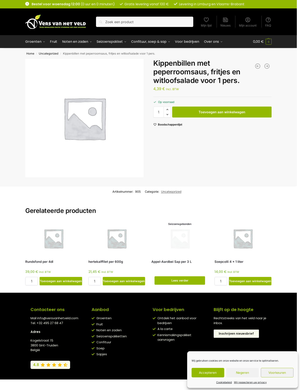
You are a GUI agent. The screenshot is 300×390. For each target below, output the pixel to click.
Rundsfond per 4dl (39, 262)
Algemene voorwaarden (112, 384)
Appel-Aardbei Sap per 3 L (171, 262)
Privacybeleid (142, 384)
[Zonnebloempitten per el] (257, 66)
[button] (262, 41)
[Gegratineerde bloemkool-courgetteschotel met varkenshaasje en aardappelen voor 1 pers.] (267, 66)
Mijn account (248, 22)
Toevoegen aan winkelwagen (222, 112)
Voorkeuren (277, 373)
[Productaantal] (158, 112)
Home (30, 53)
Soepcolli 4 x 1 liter (229, 262)
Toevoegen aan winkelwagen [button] (61, 281)
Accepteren (208, 373)
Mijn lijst (206, 22)
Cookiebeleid (224, 382)
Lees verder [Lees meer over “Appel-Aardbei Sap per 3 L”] (179, 280)
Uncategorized (48, 53)
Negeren (242, 373)
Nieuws (225, 22)
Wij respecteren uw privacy (250, 382)
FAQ (268, 22)
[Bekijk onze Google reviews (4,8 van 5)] (50, 365)
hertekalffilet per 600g (105, 262)
